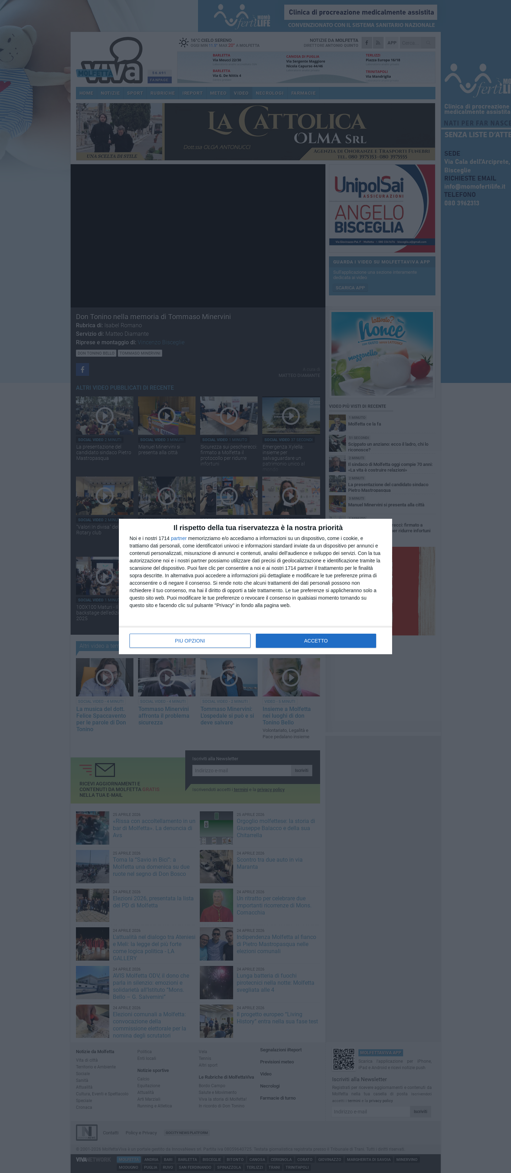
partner (179, 538)
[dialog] (255, 586)
